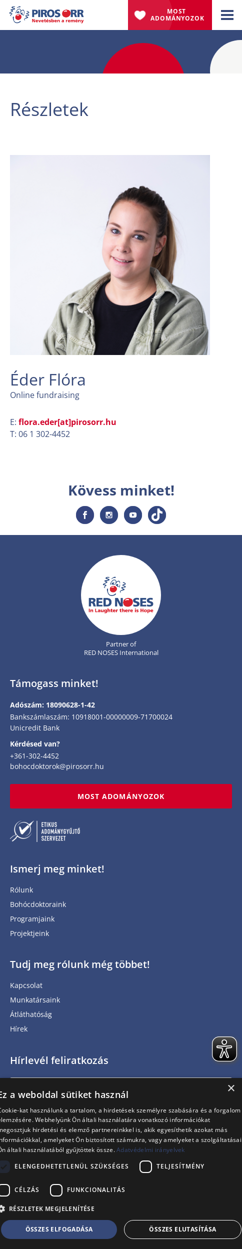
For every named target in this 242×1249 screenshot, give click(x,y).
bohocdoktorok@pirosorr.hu (57, 766)
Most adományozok (177, 14)
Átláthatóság (31, 1014)
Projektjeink (29, 934)
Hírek (19, 1029)
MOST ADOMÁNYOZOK (121, 796)
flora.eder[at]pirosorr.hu (67, 422)
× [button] (230, 1088)
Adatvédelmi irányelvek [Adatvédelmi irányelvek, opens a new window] (150, 1150)
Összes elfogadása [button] (59, 1229)
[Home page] (121, 595)
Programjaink (32, 919)
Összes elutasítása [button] (182, 1229)
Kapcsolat (26, 986)
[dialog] (121, 1163)
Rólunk (21, 890)
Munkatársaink (35, 1000)
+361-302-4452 (34, 755)
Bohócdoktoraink (38, 904)
